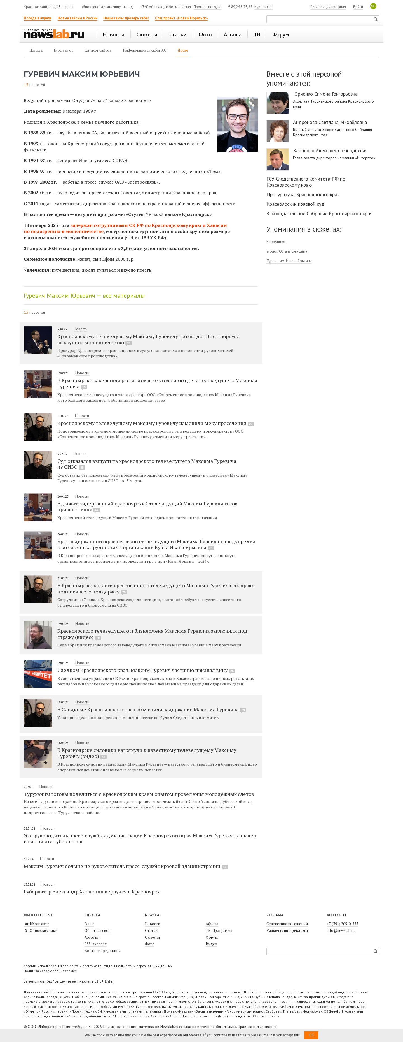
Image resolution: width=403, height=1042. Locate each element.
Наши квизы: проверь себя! (126, 18)
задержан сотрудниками (100, 225)
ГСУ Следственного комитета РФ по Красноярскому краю (305, 181)
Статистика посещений (287, 923)
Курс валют (263, 6)
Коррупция (275, 241)
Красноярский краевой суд (295, 204)
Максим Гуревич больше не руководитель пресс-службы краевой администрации (126, 866)
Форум (212, 937)
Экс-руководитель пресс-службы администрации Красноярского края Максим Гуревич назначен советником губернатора (140, 838)
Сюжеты (152, 937)
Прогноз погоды (207, 6)
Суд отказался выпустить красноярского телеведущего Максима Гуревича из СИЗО (146, 464)
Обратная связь (98, 930)
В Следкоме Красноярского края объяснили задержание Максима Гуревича (151, 709)
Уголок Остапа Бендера (286, 251)
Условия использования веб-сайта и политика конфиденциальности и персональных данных (98, 966)
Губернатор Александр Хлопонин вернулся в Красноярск (92, 891)
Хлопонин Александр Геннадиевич (330, 150)
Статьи (151, 930)
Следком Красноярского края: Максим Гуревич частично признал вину (146, 670)
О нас (89, 923)
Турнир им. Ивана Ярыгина (289, 260)
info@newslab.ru (341, 930)
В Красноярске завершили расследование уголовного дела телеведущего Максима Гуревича (157, 383)
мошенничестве (84, 231)
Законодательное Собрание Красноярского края (319, 213)
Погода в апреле (37, 18)
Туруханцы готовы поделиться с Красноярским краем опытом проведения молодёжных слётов (139, 794)
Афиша (212, 923)
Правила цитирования (257, 1026)
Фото (149, 943)
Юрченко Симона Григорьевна (325, 94)
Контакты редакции (103, 950)
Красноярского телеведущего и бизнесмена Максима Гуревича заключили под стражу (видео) (152, 633)
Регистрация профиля (328, 6)
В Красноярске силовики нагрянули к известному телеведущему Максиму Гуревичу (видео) (146, 753)
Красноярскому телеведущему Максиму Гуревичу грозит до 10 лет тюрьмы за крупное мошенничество (148, 339)
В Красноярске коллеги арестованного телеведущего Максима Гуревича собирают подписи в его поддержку (156, 588)
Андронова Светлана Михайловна (330, 122)
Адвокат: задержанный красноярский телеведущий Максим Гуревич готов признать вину (147, 506)
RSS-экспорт (96, 943)
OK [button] (311, 1035)
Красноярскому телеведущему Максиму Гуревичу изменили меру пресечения (155, 423)
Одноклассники (40, 930)
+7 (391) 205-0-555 (342, 923)
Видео (211, 943)
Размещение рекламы (287, 930)
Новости (81, 328)
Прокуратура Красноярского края (303, 194)
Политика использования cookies (50, 971)
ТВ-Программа (219, 930)
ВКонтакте (36, 923)
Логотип (92, 937)
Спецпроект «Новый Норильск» (181, 18)
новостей (37, 84)
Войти (358, 6)
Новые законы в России (77, 18)
